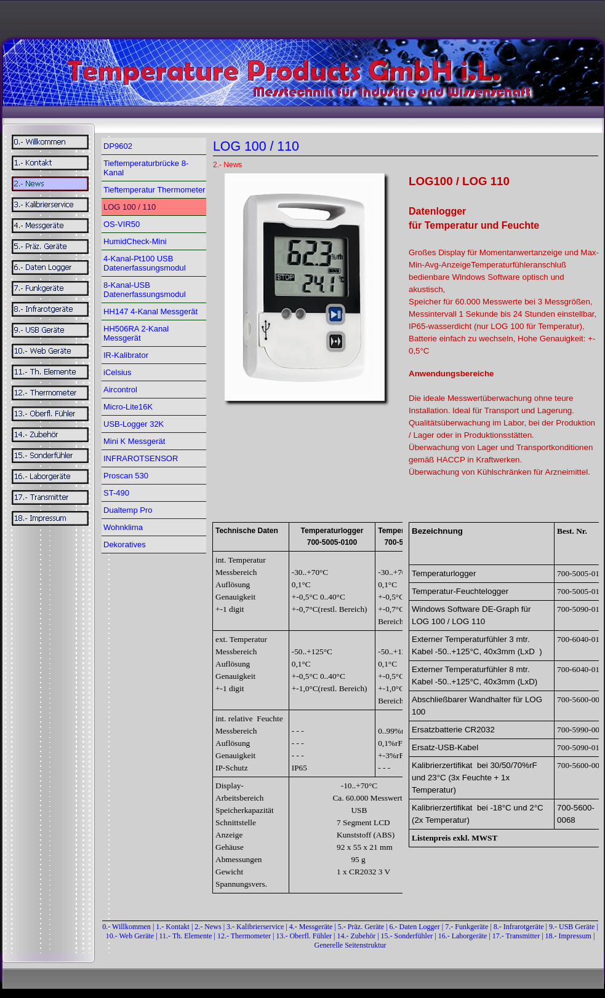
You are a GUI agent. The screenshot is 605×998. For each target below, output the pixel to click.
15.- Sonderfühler (407, 936)
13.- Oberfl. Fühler (304, 936)
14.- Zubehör (357, 936)
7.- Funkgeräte (466, 926)
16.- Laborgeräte (462, 936)
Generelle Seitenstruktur (351, 945)
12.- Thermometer (244, 936)
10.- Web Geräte (130, 936)
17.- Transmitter (516, 936)
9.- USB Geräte (572, 926)
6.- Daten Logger (415, 926)
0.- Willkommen (127, 926)
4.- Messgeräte (311, 926)
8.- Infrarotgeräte (519, 926)
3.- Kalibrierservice (256, 926)
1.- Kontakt (173, 926)
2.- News (207, 926)
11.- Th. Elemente (185, 936)
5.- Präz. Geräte (361, 926)
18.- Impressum (568, 936)
